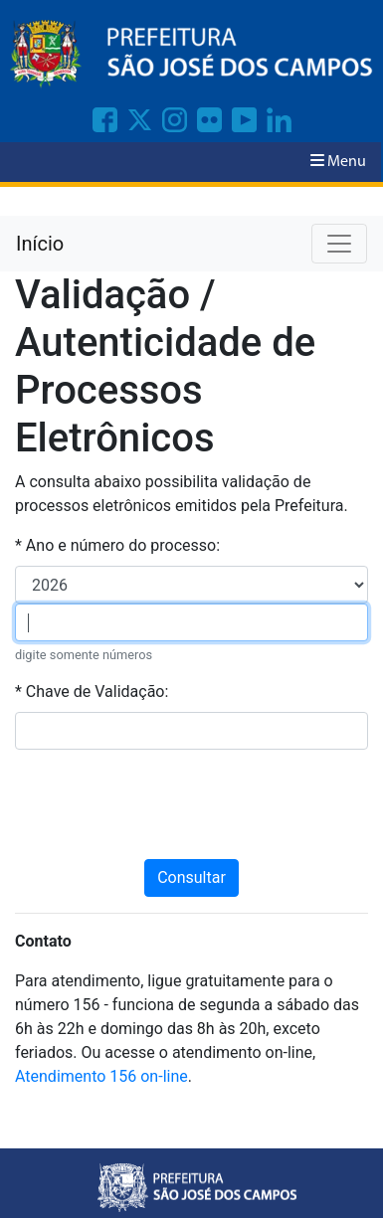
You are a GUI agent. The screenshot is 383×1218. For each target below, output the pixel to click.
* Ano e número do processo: (117, 545)
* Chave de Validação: (91, 691)
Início (40, 244)
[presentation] (192, 804)
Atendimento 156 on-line (101, 1076)
